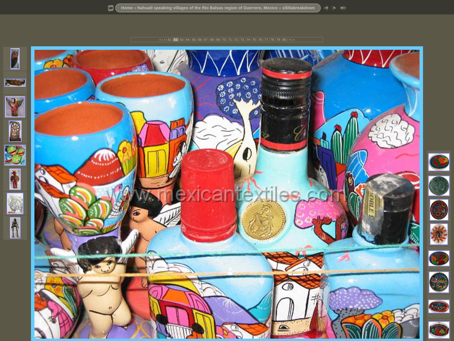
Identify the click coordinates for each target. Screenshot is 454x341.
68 (212, 39)
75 (254, 39)
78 (272, 39)
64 (188, 39)
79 (278, 39)
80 (284, 39)
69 (218, 39)
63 (181, 39)
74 (248, 39)
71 (230, 39)
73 (242, 39)
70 (224, 39)
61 (169, 39)
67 (205, 39)
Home (127, 8)
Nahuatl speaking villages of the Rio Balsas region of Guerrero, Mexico (207, 8)
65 (193, 39)
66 (199, 39)
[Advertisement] (227, 28)
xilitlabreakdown (298, 8)
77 (266, 39)
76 (260, 39)
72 (236, 39)
